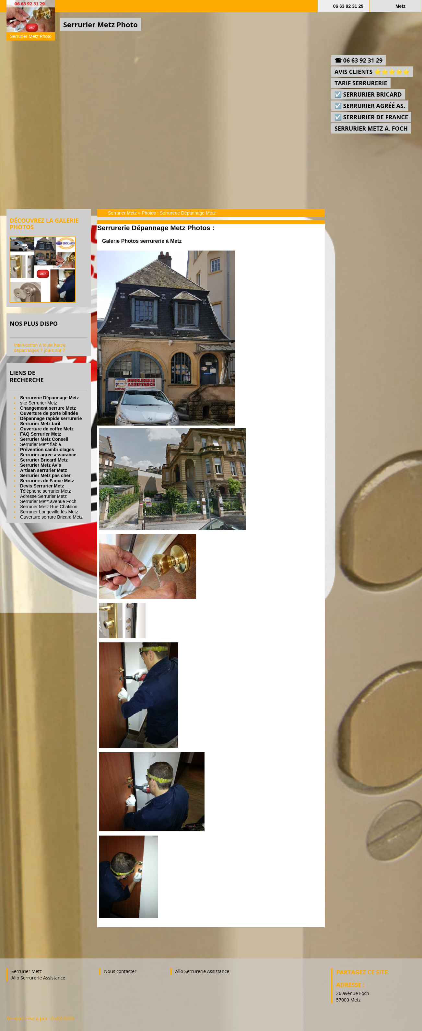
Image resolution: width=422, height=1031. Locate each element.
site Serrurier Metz (38, 402)
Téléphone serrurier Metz (45, 491)
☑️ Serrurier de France (371, 117)
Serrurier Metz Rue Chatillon (48, 506)
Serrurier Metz (122, 213)
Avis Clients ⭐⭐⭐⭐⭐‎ (372, 72)
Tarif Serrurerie (360, 83)
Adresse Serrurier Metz (43, 496)
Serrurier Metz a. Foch (371, 128)
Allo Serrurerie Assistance (38, 978)
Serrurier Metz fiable (40, 444)
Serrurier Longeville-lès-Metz (49, 511)
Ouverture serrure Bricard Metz (51, 517)
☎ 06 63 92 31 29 (358, 60)
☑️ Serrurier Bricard (368, 94)
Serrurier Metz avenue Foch (48, 501)
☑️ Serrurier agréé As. (369, 106)
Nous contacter (120, 971)
